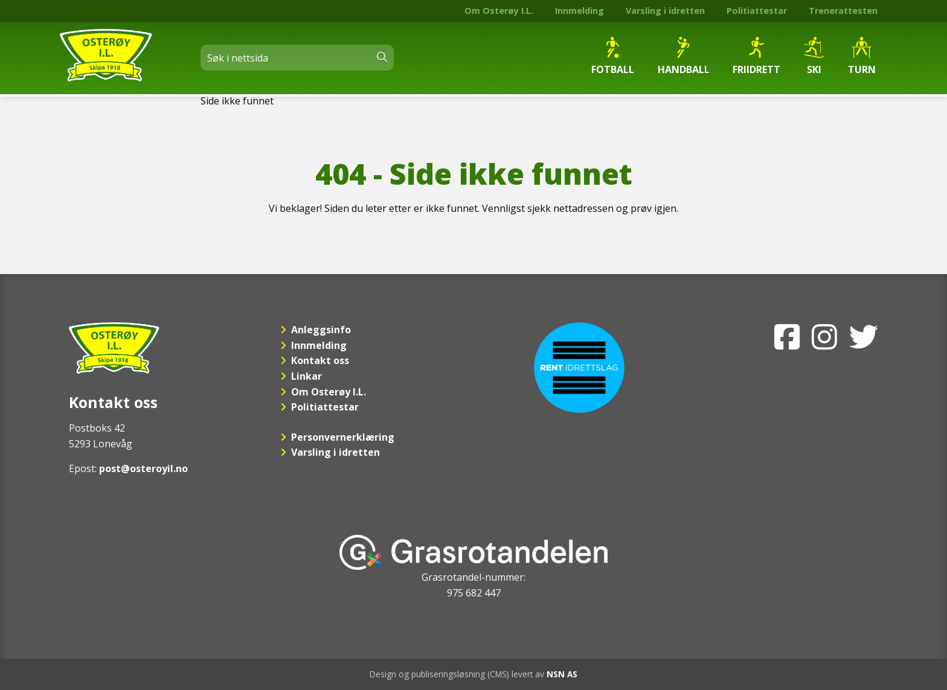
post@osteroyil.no (143, 468)
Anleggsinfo (321, 329)
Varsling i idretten (665, 10)
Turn (862, 56)
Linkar (306, 376)
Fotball (612, 56)
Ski (813, 56)
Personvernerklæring (342, 437)
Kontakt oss (320, 360)
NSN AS (562, 674)
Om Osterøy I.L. (498, 10)
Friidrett (756, 56)
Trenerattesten (843, 10)
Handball (684, 56)
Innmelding (579, 10)
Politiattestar (757, 10)
